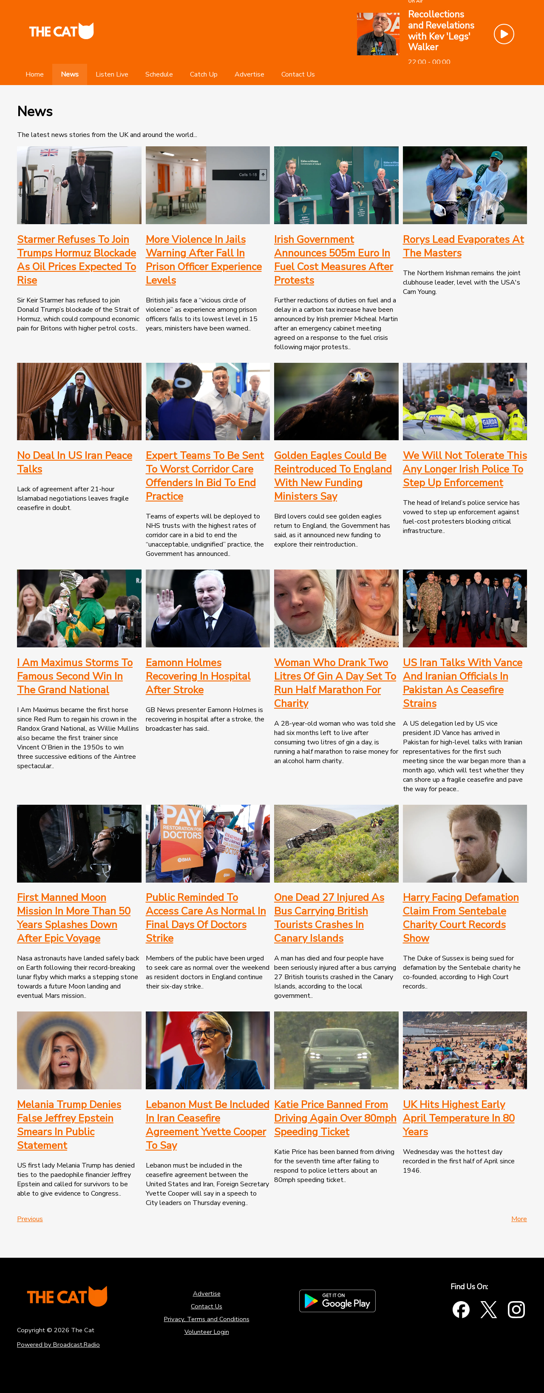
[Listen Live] (112, 74)
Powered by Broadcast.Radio (58, 1344)
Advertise (207, 1293)
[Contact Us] (298, 74)
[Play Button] (504, 34)
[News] (69, 74)
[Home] (34, 74)
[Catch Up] (203, 74)
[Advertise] (249, 74)
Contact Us (206, 1306)
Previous (30, 1219)
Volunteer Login (206, 1331)
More (519, 1219)
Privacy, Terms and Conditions (206, 1319)
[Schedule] (159, 74)
